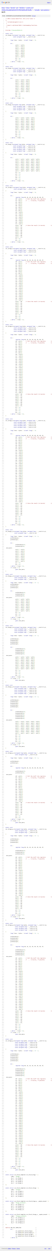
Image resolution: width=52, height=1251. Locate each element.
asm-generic (45, 10)
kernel (13, 8)
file (34, 16)
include (37, 10)
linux (3, 8)
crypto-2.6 (29, 8)
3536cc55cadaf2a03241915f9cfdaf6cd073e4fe (17, 10)
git (17, 8)
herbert (22, 8)
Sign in (48, 2)
